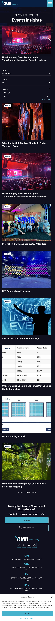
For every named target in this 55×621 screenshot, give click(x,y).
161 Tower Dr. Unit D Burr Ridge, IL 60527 (27, 559)
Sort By (4, 70)
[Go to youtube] (29, 545)
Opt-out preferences (26, 618)
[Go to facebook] (19, 545)
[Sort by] (26, 73)
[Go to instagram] (34, 545)
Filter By (4, 79)
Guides (7, 106)
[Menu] (50, 3)
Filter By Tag (7, 93)
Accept (27, 613)
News (7, 207)
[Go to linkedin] (24, 545)
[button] (52, 597)
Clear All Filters (46, 99)
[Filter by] (26, 82)
